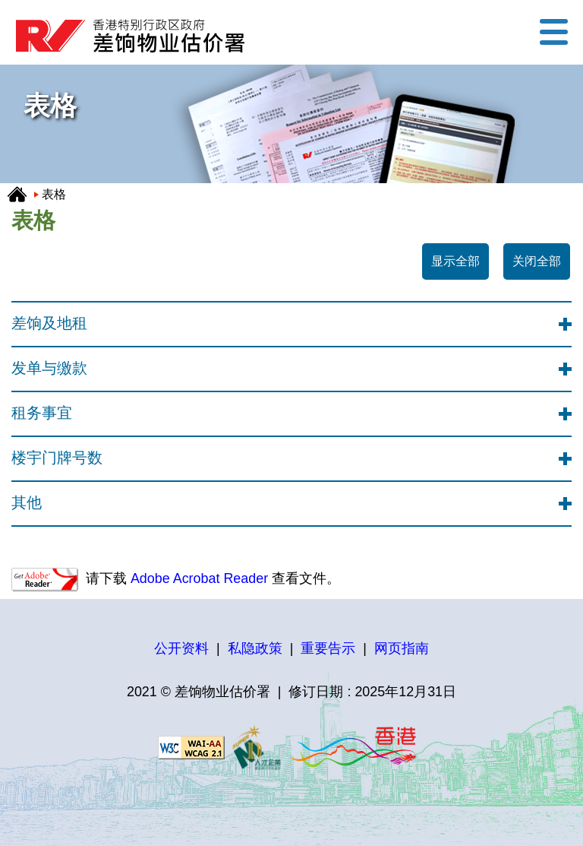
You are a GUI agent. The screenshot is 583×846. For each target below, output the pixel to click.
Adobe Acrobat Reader (197, 578)
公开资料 (181, 648)
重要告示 (328, 648)
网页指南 (401, 648)
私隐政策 (255, 648)
